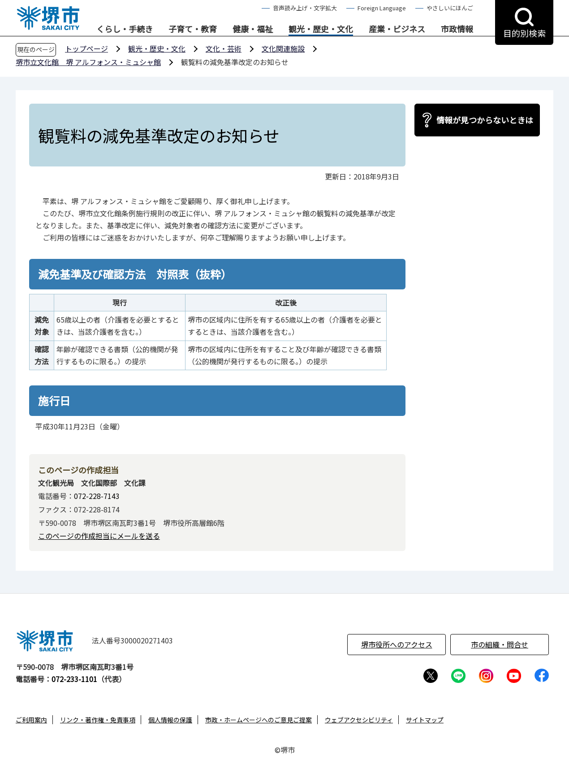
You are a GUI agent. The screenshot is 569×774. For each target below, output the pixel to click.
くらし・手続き (124, 29)
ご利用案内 (31, 719)
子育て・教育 (192, 29)
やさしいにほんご (450, 8)
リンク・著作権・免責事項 (97, 719)
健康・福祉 (253, 29)
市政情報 (457, 29)
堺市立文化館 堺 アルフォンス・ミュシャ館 (88, 62)
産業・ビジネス (397, 29)
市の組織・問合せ (499, 644)
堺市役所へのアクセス (396, 644)
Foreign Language (382, 8)
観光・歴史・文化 (321, 29)
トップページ (86, 48)
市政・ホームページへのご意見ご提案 (258, 719)
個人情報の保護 (170, 719)
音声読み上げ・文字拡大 (305, 8)
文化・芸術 (223, 48)
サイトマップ (425, 719)
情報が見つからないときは (484, 120)
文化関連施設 (283, 48)
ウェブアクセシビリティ (359, 719)
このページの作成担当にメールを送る (99, 535)
